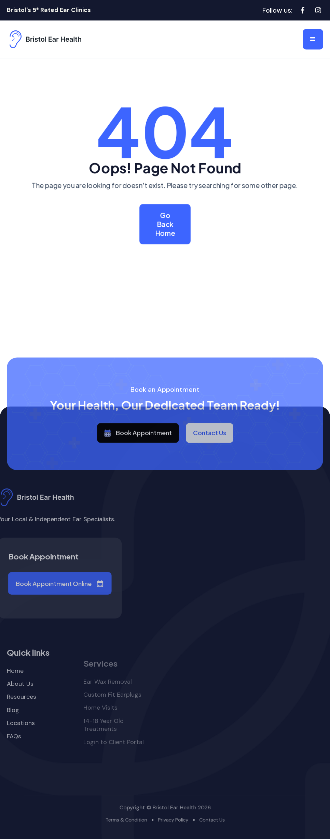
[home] (44, 39)
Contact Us (209, 450)
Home (15, 691)
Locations (21, 744)
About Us (20, 704)
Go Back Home (165, 224)
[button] (313, 39)
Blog (13, 731)
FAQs (14, 756)
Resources (21, 717)
